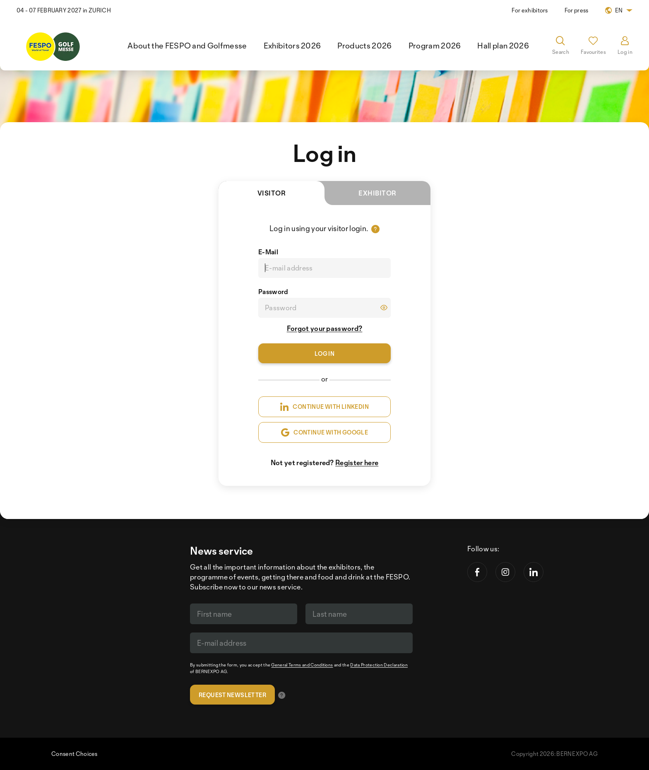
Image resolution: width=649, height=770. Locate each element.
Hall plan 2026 (503, 46)
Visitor (290, 197)
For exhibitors (530, 10)
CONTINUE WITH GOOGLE (324, 432)
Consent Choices (74, 753)
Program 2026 (435, 46)
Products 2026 (364, 46)
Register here (356, 462)
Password (273, 291)
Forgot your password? (325, 328)
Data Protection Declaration (379, 665)
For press (577, 10)
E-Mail (268, 252)
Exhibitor (377, 193)
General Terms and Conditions (302, 665)
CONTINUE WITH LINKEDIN (324, 407)
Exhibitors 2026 (292, 46)
